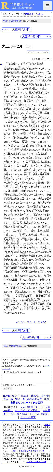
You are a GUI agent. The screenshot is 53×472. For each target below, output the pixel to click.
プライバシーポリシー (36, 464)
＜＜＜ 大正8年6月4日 (16, 29)
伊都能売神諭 (15, 21)
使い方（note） (20, 397)
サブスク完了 (28, 419)
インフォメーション (38, 52)
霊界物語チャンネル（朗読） (33, 416)
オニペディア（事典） (27, 412)
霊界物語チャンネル (32, 14)
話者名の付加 (34, 401)
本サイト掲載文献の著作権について (28, 453)
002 (1, 64)
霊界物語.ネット (22, 4)
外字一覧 (20, 401)
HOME (6, 397)
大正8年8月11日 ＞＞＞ (37, 36)
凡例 (46, 401)
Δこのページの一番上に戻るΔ (31, 322)
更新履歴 (38, 404)
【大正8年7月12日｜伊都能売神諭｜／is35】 (27, 377)
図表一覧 (8, 401)
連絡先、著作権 (40, 397)
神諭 (5, 21)
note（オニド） (29, 409)
